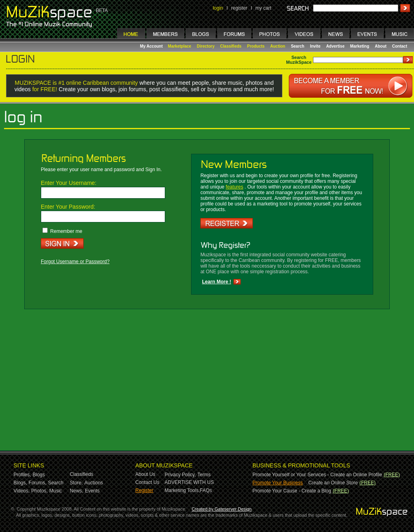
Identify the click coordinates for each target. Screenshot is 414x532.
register (239, 8)
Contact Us (147, 482)
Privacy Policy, (180, 475)
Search (297, 46)
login (218, 8)
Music (55, 491)
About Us (145, 474)
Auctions (93, 483)
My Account (152, 46)
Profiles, (22, 475)
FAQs (206, 490)
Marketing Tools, (182, 490)
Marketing (359, 46)
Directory (205, 46)
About (381, 46)
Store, (76, 483)
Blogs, (20, 483)
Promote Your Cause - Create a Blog (291, 491)
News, (76, 491)
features (234, 187)
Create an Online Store (333, 483)
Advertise (335, 46)
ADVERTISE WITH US (189, 482)
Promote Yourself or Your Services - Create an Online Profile (317, 475)
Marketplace (179, 46)
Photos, (39, 491)
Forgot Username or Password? (75, 261)
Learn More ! (216, 282)
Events (92, 491)
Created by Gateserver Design (221, 509)
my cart (263, 8)
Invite (315, 46)
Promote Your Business (277, 483)
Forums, (37, 483)
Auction (277, 46)
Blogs (39, 475)
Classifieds (231, 46)
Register (144, 490)
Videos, (22, 491)
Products (256, 46)
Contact (399, 46)
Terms (204, 475)
